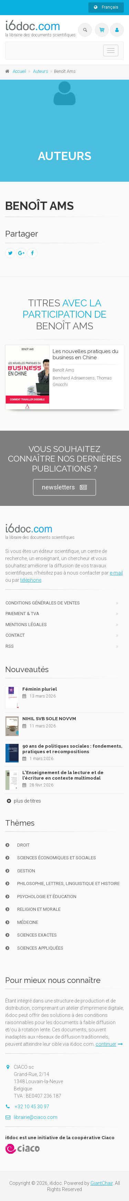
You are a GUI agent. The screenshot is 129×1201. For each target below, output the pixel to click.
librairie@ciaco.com (31, 1117)
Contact (15, 635)
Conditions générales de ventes (43, 602)
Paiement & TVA (22, 613)
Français (106, 7)
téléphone (30, 580)
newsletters (64, 487)
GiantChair (101, 1183)
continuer (109, 1044)
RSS (10, 646)
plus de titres (23, 801)
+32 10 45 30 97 (27, 1106)
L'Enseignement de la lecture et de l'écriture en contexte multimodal (63, 775)
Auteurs (40, 71)
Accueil (19, 71)
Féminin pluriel (39, 689)
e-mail (116, 573)
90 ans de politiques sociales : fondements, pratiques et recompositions (72, 749)
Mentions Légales (26, 624)
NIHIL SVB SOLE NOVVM (49, 718)
